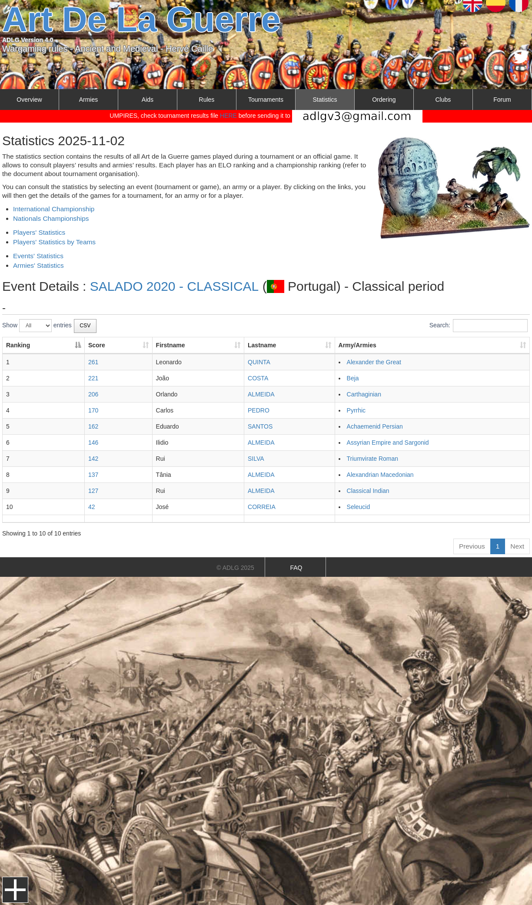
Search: (478, 325)
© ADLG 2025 (235, 567)
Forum (502, 99)
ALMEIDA (261, 394)
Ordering (384, 99)
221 (93, 378)
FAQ (296, 567)
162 (93, 426)
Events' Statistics (38, 256)
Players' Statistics (39, 232)
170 (93, 410)
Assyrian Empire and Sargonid (388, 442)
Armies (88, 99)
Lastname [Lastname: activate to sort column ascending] (262, 345)
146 (93, 442)
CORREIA (262, 506)
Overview (29, 99)
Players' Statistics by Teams (54, 242)
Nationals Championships (51, 218)
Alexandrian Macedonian (380, 474)
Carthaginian (364, 394)
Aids (147, 99)
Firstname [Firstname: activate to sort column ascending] (170, 345)
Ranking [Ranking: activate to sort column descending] (18, 345)
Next (517, 546)
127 (93, 490)
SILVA (256, 458)
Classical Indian (368, 490)
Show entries (37, 325)
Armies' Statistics (38, 265)
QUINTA (259, 362)
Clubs (443, 99)
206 (93, 394)
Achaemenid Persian (375, 426)
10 (9, 506)
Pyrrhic (356, 410)
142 (93, 458)
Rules (207, 99)
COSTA (258, 378)
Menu (15, 890)
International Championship (53, 209)
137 (93, 474)
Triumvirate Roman (373, 458)
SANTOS (260, 426)
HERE (228, 115)
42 (91, 506)
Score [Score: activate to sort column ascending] (96, 345)
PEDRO (258, 410)
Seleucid (358, 506)
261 (93, 362)
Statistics (325, 99)
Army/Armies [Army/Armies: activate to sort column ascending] (357, 345)
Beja (353, 378)
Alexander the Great (374, 362)
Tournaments (265, 99)
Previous (472, 546)
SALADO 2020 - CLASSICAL (174, 286)
